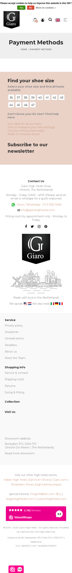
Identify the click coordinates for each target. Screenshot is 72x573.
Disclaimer (12, 332)
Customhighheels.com (51, 499)
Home (24, 49)
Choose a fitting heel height (26, 130)
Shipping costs (14, 379)
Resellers (11, 345)
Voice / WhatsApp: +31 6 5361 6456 (36, 204)
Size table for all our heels (24, 124)
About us (11, 351)
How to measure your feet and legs (31, 127)
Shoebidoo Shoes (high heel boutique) (36, 484)
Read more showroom (20, 453)
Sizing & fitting (14, 392)
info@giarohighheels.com (38, 210)
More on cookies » (46, 7)
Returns (10, 386)
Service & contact (16, 373)
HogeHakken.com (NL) (45, 494)
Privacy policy (14, 325)
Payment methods (41, 49)
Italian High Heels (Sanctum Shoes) (27, 479)
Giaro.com (60, 479)
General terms (14, 338)
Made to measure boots (24, 134)
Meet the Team (15, 358)
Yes (21, 7)
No (30, 7)
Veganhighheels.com (20, 499)
